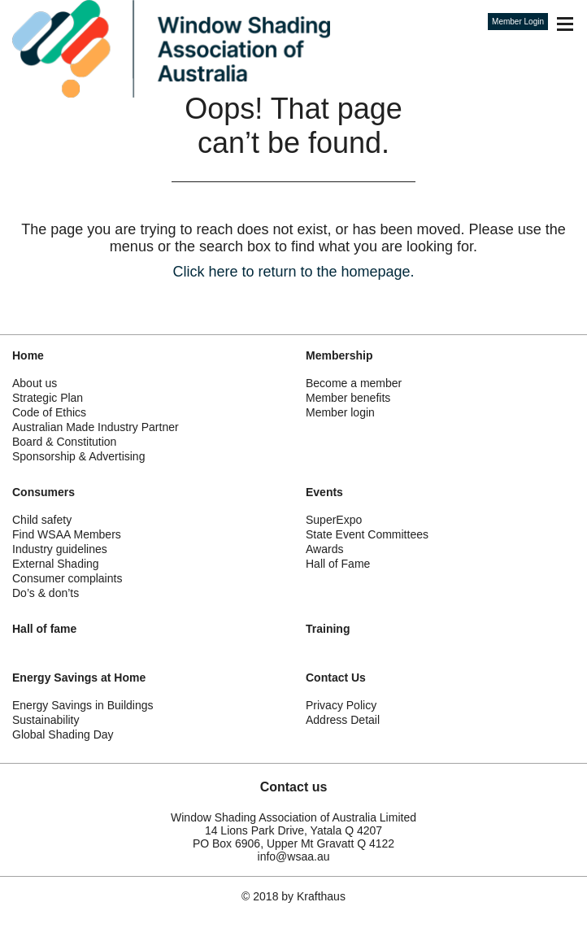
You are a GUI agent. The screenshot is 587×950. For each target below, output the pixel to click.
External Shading (55, 563)
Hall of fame (44, 628)
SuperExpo (334, 519)
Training (328, 628)
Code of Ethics (49, 412)
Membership (339, 355)
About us (34, 383)
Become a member (354, 383)
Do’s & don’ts (45, 592)
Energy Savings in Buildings (83, 705)
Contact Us (336, 677)
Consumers (43, 492)
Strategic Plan (47, 397)
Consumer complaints (67, 578)
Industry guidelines (59, 549)
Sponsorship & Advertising (78, 456)
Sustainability (46, 719)
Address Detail (343, 719)
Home (28, 355)
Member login (340, 412)
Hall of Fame (338, 563)
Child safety (42, 519)
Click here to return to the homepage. (293, 272)
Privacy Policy (341, 705)
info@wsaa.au (294, 856)
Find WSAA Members (66, 534)
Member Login (518, 21)
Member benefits (348, 397)
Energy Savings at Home (79, 677)
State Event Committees (367, 534)
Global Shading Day (63, 734)
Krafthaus (321, 896)
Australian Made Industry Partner (95, 427)
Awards (324, 549)
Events (324, 492)
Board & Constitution (64, 441)
